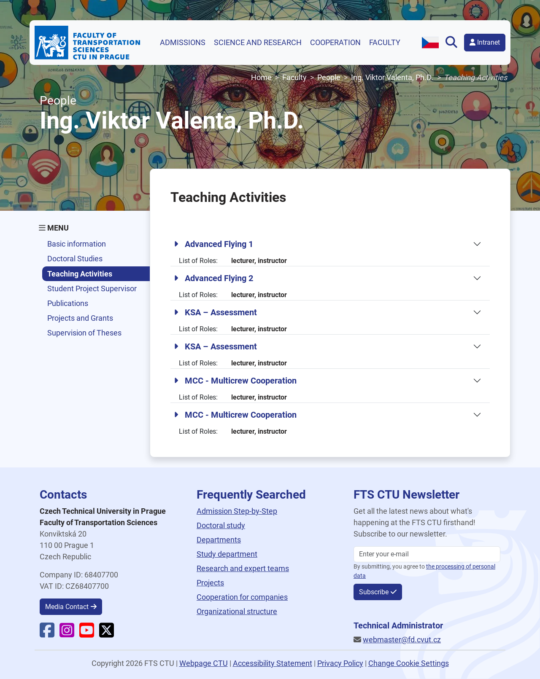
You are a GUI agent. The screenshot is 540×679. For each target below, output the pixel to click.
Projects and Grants (80, 318)
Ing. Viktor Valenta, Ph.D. (392, 77)
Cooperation (335, 42)
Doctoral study (221, 525)
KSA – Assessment (215, 312)
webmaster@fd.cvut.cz (402, 639)
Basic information (76, 243)
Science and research (258, 42)
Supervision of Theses (84, 332)
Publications (67, 303)
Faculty (384, 42)
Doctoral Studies (75, 258)
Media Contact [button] (67, 607)
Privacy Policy (340, 663)
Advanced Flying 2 (213, 278)
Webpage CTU (203, 663)
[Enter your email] (427, 554)
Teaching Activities (79, 273)
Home (261, 77)
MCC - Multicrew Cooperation (235, 381)
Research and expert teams (243, 568)
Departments (219, 539)
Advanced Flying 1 (213, 244)
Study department (227, 554)
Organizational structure (237, 611)
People (328, 77)
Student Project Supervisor (92, 288)
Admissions (182, 42)
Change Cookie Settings (408, 663)
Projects (210, 582)
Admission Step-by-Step (237, 511)
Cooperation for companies (242, 597)
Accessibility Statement (272, 663)
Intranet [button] (485, 42)
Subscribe (374, 592)
